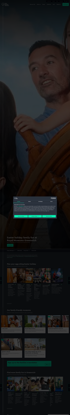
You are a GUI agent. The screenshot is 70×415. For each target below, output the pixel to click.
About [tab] (51, 201)
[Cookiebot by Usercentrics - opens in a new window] (51, 198)
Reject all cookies (21, 216)
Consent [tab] (18, 201)
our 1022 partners (20, 206)
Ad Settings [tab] (40, 201)
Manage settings (35, 216)
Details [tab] (29, 201)
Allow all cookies (49, 216)
